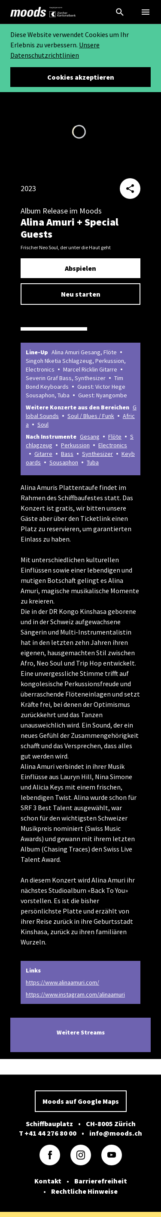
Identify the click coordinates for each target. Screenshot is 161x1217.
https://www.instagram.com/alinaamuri (75, 994)
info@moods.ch (115, 1133)
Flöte (115, 436)
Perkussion (75, 445)
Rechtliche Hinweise (84, 1191)
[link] (28, 12)
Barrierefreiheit (100, 1181)
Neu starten (80, 294)
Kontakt (47, 1181)
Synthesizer (97, 454)
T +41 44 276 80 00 (47, 1133)
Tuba (93, 462)
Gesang (90, 436)
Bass (67, 454)
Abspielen (80, 268)
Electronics (112, 445)
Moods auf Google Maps (81, 1101)
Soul (43, 424)
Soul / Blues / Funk (90, 416)
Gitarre (43, 454)
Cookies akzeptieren (80, 77)
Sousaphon (63, 462)
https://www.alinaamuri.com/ (62, 982)
